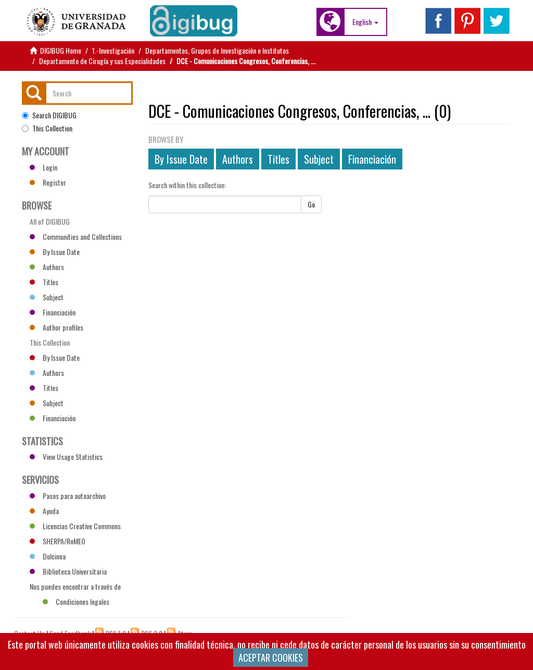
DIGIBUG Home (60, 50)
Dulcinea (48, 556)
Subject (319, 159)
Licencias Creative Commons (75, 525)
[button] (365, 22)
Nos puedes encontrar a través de (75, 587)
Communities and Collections (76, 236)
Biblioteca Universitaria (68, 571)
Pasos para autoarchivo (68, 495)
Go (311, 204)
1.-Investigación (113, 50)
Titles (278, 159)
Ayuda (44, 510)
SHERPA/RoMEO (57, 540)
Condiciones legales (76, 601)
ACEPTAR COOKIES (270, 657)
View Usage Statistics (66, 456)
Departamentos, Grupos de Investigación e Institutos (217, 50)
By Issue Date (181, 159)
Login (43, 167)
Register (48, 182)
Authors (237, 159)
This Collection (47, 128)
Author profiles (56, 327)
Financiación (372, 159)
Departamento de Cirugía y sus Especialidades (102, 60)
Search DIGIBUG (49, 115)
